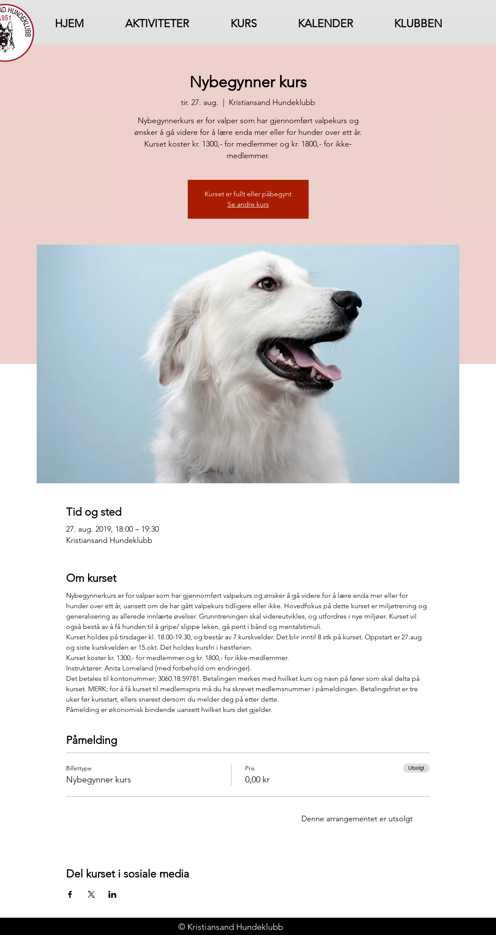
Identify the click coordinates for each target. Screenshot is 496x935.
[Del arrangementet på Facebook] (70, 894)
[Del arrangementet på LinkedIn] (112, 894)
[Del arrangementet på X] (91, 894)
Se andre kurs (248, 204)
